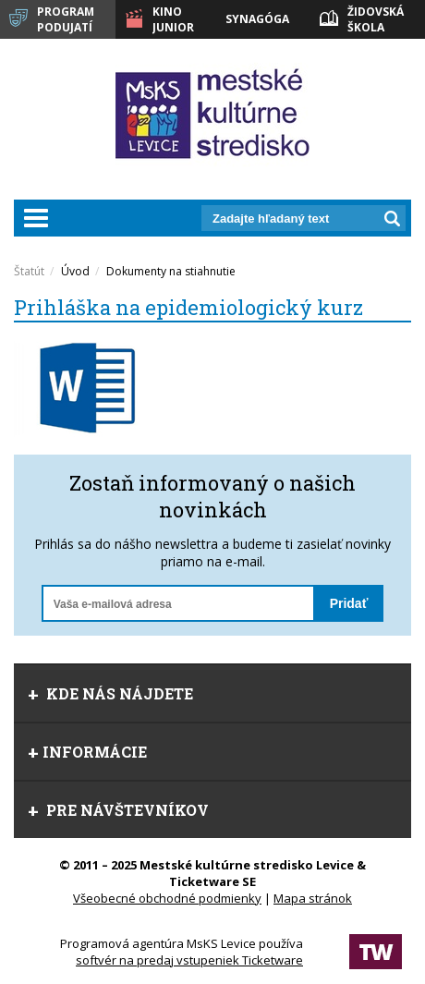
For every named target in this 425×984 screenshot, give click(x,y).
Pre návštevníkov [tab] (118, 810)
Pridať (349, 603)
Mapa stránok (312, 898)
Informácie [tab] (87, 751)
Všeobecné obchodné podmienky (167, 898)
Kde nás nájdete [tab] (110, 693)
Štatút (29, 271)
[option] (113, 387)
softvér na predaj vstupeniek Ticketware (189, 960)
